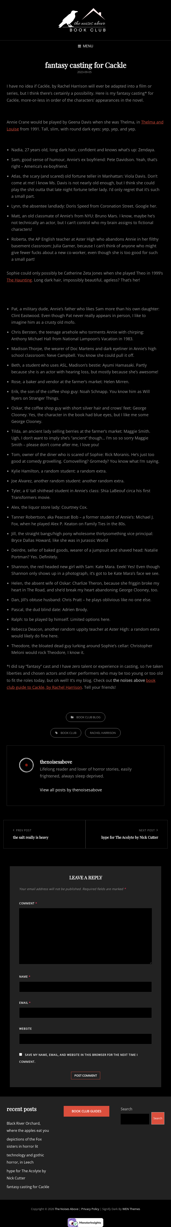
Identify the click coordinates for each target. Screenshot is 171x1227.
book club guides (86, 1111)
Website (25, 1029)
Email (25, 1003)
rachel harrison (103, 733)
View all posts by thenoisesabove (71, 789)
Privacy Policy (90, 1209)
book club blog (88, 717)
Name (25, 977)
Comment (28, 903)
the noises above (66, 1209)
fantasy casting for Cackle (28, 1186)
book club (68, 733)
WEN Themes (131, 1209)
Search (126, 1109)
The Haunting (19, 280)
